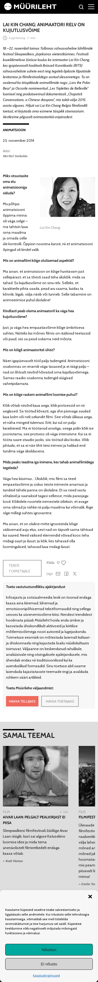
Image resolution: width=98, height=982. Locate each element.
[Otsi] (81, 7)
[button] (90, 896)
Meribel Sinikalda (15, 156)
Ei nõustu (49, 964)
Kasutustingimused (46, 975)
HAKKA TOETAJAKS (60, 701)
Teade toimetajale (19, 568)
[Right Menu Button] (91, 6)
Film (6, 812)
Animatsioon (14, 130)
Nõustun (49, 949)
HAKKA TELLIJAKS (22, 701)
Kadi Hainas (14, 861)
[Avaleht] (30, 8)
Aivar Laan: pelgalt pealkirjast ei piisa (34, 820)
